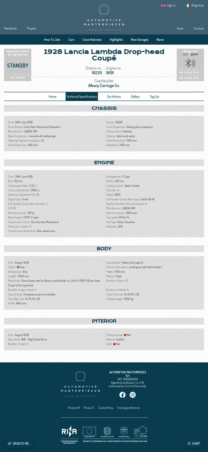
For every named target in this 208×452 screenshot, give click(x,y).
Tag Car (154, 96)
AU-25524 (17, 77)
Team (180, 28)
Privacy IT (89, 407)
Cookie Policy (105, 407)
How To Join (52, 40)
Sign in (171, 5)
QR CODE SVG (190, 78)
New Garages (139, 40)
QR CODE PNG (190, 72)
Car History (114, 96)
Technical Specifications (82, 96)
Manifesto (10, 28)
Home (52, 96)
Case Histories (92, 40)
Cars (71, 40)
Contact (199, 28)
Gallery (135, 96)
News (160, 40)
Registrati (198, 5)
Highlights (116, 40)
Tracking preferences (128, 407)
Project (31, 28)
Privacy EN (74, 407)
